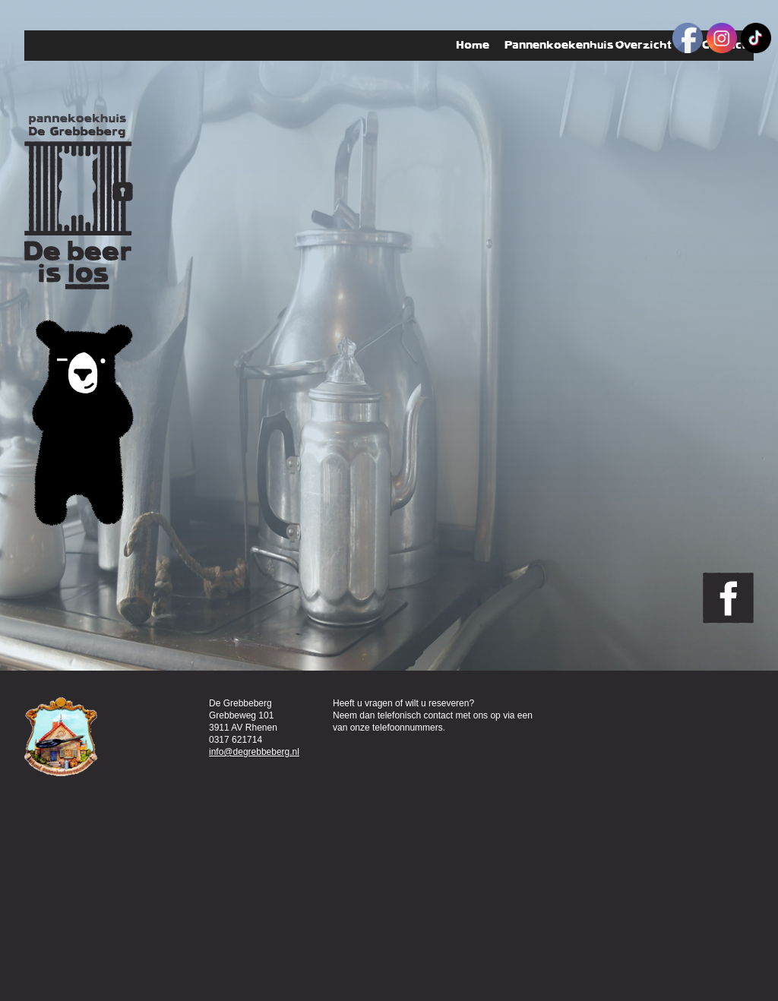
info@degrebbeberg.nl (254, 752)
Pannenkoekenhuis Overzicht (595, 45)
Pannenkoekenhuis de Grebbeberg (78, 201)
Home (472, 45)
